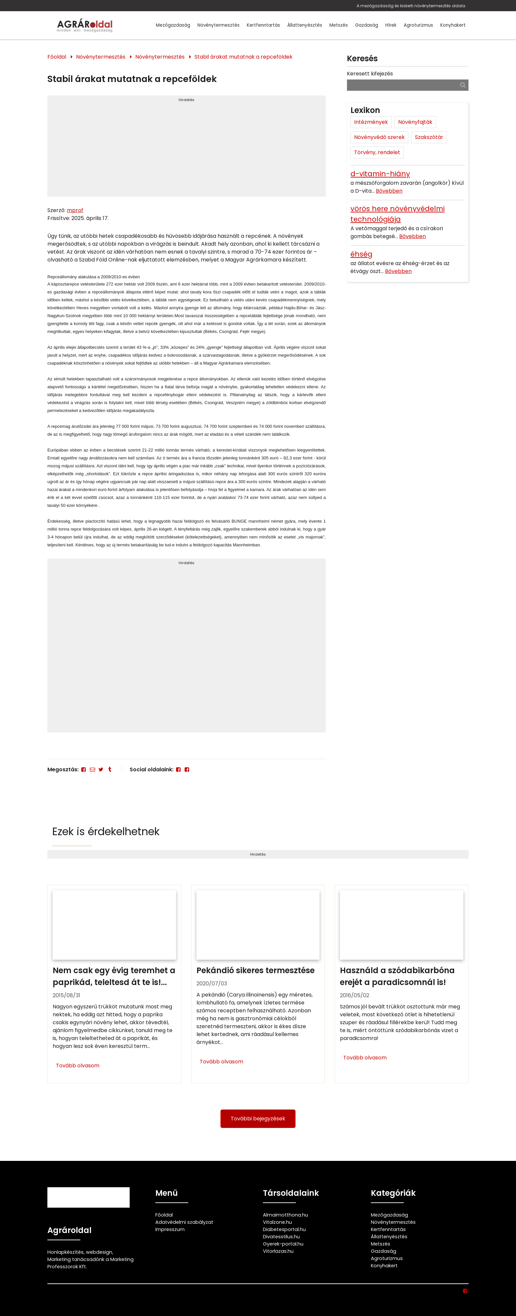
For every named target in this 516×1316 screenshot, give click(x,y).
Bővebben (389, 191)
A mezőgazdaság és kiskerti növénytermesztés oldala (411, 6)
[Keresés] (463, 84)
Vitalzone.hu (277, 1222)
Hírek (391, 25)
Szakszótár (429, 137)
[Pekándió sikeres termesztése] (258, 984)
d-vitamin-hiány (380, 173)
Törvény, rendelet (377, 152)
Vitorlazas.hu (278, 1251)
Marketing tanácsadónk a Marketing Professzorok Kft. (90, 1263)
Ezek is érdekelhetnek (106, 831)
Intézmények (371, 122)
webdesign (99, 1252)
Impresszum (170, 1229)
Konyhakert (453, 25)
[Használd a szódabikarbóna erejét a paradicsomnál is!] (402, 984)
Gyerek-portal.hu (283, 1244)
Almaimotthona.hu (285, 1215)
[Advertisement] (186, 149)
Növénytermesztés (218, 25)
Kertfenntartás (263, 25)
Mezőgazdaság (173, 25)
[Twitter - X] (101, 769)
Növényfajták (415, 122)
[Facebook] (83, 769)
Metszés (338, 25)
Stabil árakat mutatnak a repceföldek (243, 57)
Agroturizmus (418, 25)
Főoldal (56, 57)
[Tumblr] (109, 769)
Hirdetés (186, 99)
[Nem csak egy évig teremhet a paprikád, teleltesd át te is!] (114, 984)
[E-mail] (92, 769)
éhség (361, 254)
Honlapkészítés (65, 1252)
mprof (75, 210)
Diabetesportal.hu (284, 1229)
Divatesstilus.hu (281, 1236)
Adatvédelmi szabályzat (184, 1222)
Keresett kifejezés (370, 73)
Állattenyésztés (304, 25)
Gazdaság (366, 25)
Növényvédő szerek (379, 137)
